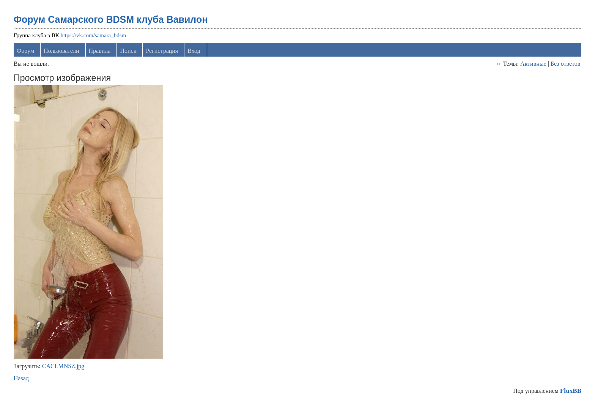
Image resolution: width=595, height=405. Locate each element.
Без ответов (565, 63)
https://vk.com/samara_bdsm (93, 35)
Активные (533, 63)
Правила (100, 50)
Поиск (128, 50)
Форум (25, 50)
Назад (21, 378)
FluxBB (570, 390)
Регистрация (162, 50)
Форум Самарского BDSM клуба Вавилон (111, 19)
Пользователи (61, 50)
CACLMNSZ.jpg (63, 366)
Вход (193, 50)
